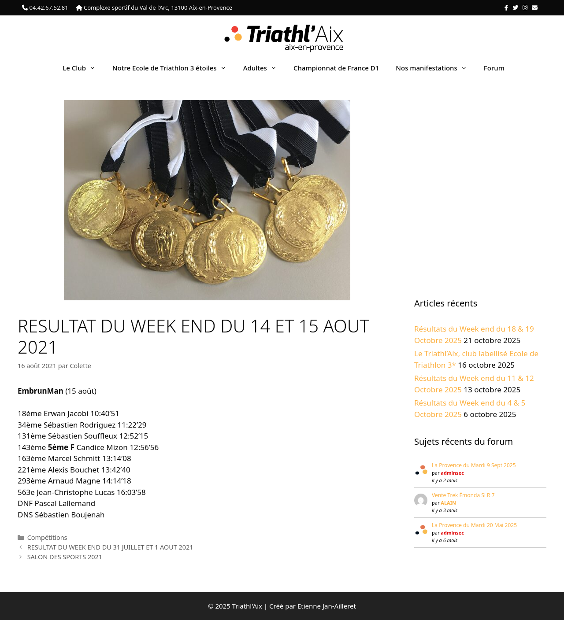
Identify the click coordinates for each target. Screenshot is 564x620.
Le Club (83, 67)
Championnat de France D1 (336, 67)
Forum (494, 67)
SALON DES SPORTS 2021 (64, 557)
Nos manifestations (435, 67)
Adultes (264, 67)
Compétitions (47, 537)
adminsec (452, 472)
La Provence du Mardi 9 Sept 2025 (474, 465)
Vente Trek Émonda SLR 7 (463, 495)
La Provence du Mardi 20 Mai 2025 (474, 525)
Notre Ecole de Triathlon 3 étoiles (173, 67)
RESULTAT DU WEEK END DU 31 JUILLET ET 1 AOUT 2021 (110, 547)
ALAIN (448, 502)
